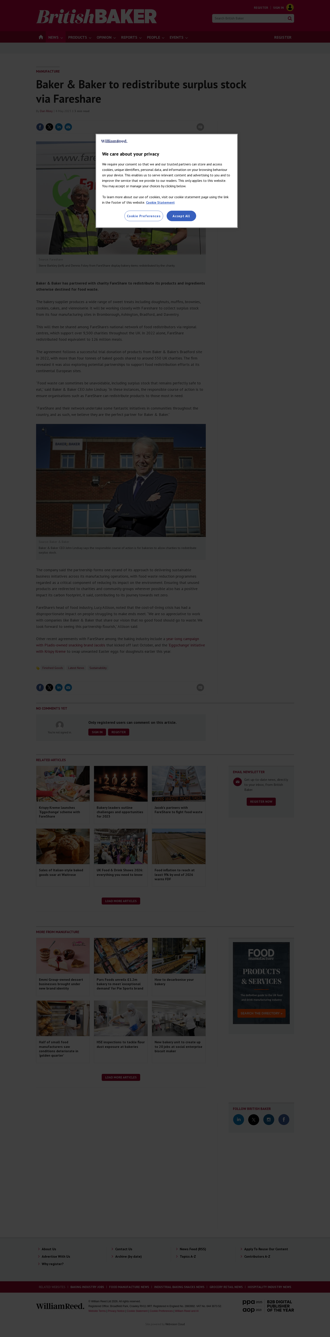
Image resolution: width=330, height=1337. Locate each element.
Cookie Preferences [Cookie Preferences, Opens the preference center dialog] (144, 216)
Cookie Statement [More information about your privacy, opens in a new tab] (160, 202)
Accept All (181, 216)
